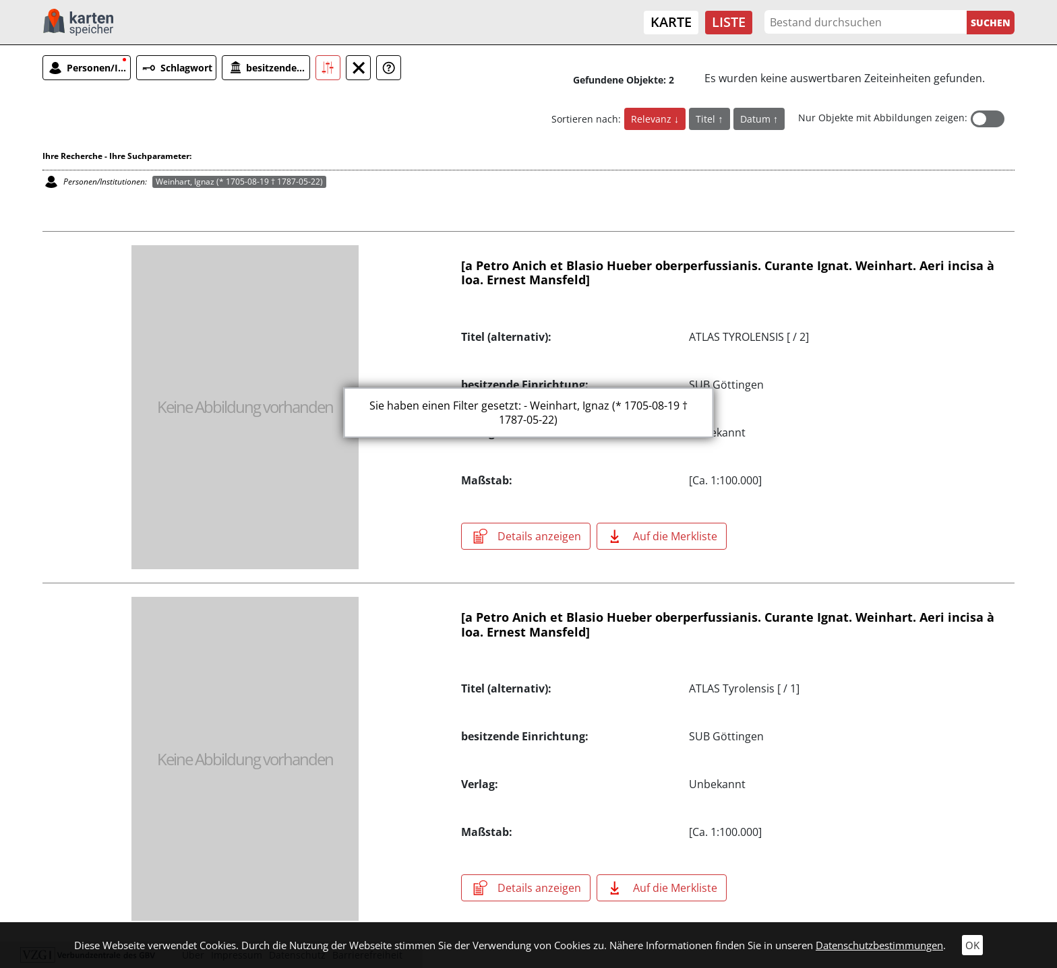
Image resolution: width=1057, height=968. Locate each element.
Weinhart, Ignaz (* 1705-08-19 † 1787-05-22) (239, 181)
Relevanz (652, 118)
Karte (671, 22)
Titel (707, 118)
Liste (729, 22)
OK (972, 945)
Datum (756, 118)
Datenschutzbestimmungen (879, 945)
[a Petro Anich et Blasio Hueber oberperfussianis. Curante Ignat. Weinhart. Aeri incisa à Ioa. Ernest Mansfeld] (727, 272)
